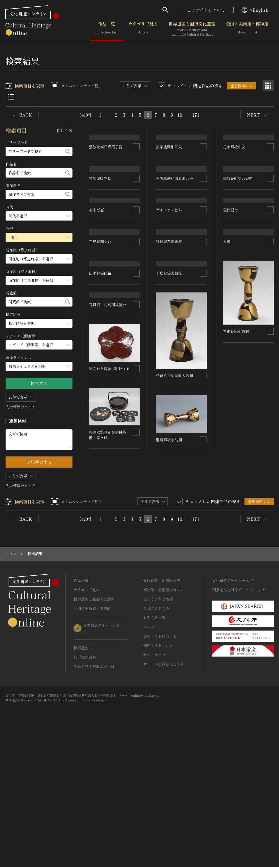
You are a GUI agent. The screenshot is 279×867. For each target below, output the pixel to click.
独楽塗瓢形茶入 (171, 179)
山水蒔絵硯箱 (167, 363)
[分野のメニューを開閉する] (39, 237)
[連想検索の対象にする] (136, 179)
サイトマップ (154, 787)
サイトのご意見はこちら (163, 797)
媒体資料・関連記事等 (161, 713)
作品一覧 (107, 28)
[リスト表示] (10, 96)
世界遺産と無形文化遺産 (192, 28)
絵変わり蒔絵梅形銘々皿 (243, 565)
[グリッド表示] (268, 85)
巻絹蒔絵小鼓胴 (236, 501)
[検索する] (67, 151)
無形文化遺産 (85, 790)
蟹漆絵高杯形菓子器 (105, 179)
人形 (92, 542)
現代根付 (230, 411)
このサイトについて (206, 10)
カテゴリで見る (143, 28)
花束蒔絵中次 (236, 217)
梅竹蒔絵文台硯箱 (104, 307)
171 (195, 114)
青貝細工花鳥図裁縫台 (107, 455)
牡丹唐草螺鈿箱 (236, 337)
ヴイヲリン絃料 (236, 280)
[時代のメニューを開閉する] (39, 216)
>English (255, 10)
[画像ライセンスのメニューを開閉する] (39, 366)
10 (179, 114)
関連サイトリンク (158, 778)
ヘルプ (148, 759)
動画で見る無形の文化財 (94, 799)
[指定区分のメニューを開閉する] (39, 323)
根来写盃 (165, 303)
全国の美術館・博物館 (247, 28)
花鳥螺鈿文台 (100, 364)
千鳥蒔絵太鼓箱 (169, 431)
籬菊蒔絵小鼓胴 (169, 598)
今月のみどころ (156, 741)
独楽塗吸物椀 (100, 243)
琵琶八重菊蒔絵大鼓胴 (174, 534)
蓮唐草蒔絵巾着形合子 (174, 243)
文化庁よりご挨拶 (158, 732)
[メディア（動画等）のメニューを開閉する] (39, 345)
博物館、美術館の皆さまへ (165, 722)
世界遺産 (81, 780)
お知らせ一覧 (154, 750)
